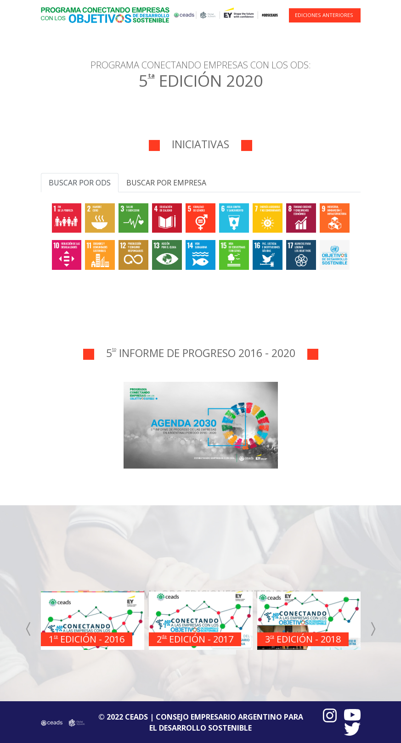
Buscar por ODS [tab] (80, 183)
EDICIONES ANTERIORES (324, 14)
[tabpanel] (201, 235)
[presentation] (28, 629)
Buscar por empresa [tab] (166, 183)
